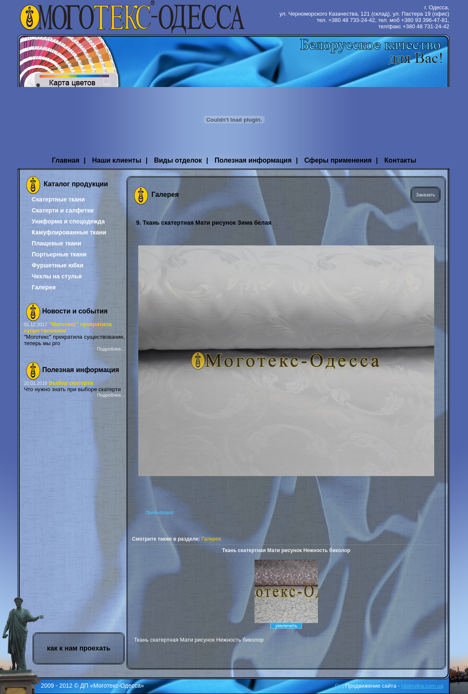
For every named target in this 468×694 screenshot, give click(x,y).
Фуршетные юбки (57, 265)
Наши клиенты (116, 160)
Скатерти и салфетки (63, 210)
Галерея (44, 287)
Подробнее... (111, 348)
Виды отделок (178, 160)
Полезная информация (253, 160)
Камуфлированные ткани (69, 232)
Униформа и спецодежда (68, 221)
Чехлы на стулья (57, 276)
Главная (65, 160)
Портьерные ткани (59, 254)
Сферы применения (338, 160)
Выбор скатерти (71, 383)
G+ (338, 686)
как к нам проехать (78, 648)
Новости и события (75, 311)
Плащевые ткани (56, 243)
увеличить (286, 625)
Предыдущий (159, 512)
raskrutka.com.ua (422, 686)
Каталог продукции (76, 184)
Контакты (400, 160)
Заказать (425, 194)
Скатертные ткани (58, 199)
